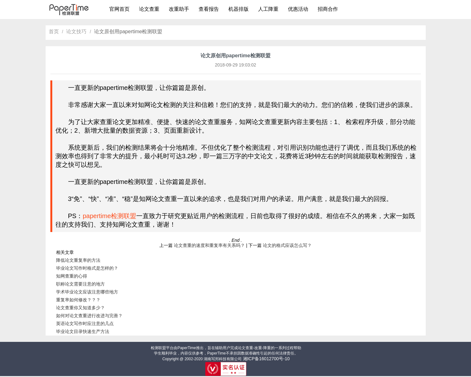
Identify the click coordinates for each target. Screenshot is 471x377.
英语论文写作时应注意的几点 (85, 323)
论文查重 (149, 9)
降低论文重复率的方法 (78, 260)
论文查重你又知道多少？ (80, 307)
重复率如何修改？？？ (78, 299)
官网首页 (119, 9)
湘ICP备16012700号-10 (266, 358)
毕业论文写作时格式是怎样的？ (87, 268)
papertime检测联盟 (109, 215)
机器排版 (238, 9)
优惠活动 (298, 9)
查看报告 (209, 9)
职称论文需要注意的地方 (80, 283)
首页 (54, 31)
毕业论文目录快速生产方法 (82, 331)
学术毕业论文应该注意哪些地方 (87, 291)
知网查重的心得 (71, 276)
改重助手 (179, 9)
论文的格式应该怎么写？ (287, 245)
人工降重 (268, 9)
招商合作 (328, 9)
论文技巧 (76, 31)
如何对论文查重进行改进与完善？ (89, 315)
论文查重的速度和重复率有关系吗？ (209, 245)
